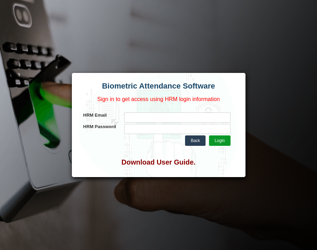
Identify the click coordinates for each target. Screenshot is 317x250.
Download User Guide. (158, 162)
